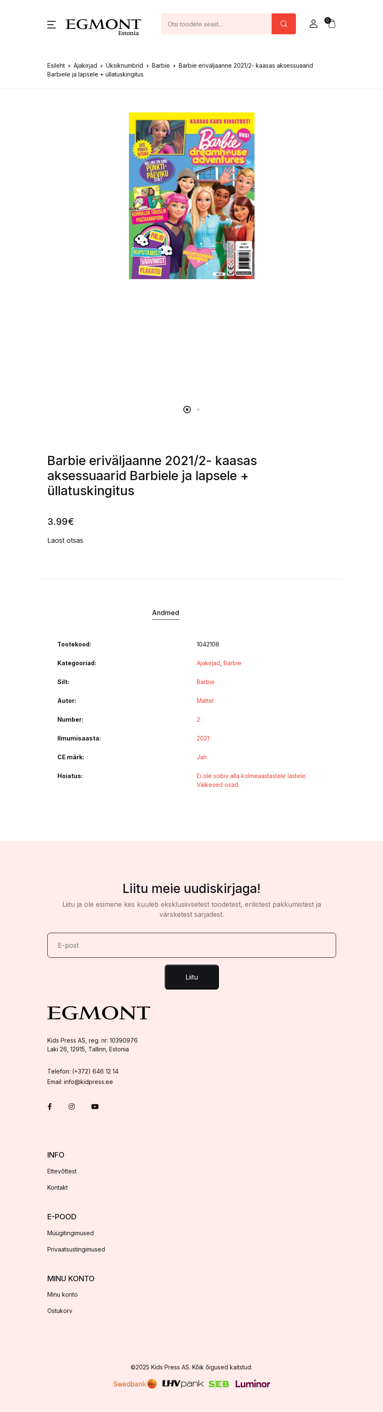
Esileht (56, 65)
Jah (202, 757)
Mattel (205, 700)
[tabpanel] (191, 195)
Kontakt (57, 1187)
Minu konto (62, 1294)
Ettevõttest (62, 1171)
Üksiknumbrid (124, 65)
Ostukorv (59, 1310)
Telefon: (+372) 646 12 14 (82, 1071)
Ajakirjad (85, 65)
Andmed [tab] (165, 612)
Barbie (161, 65)
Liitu (191, 977)
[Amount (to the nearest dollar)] (216, 23)
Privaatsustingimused (76, 1249)
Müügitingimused (70, 1232)
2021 (203, 738)
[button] (51, 24)
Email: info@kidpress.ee (80, 1081)
